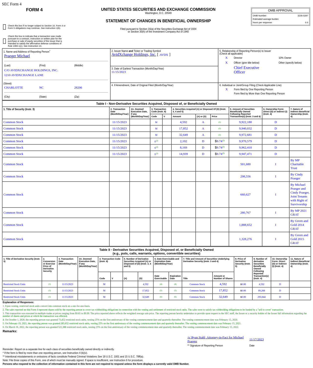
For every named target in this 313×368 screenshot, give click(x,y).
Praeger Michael (17, 56)
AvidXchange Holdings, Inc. (134, 54)
